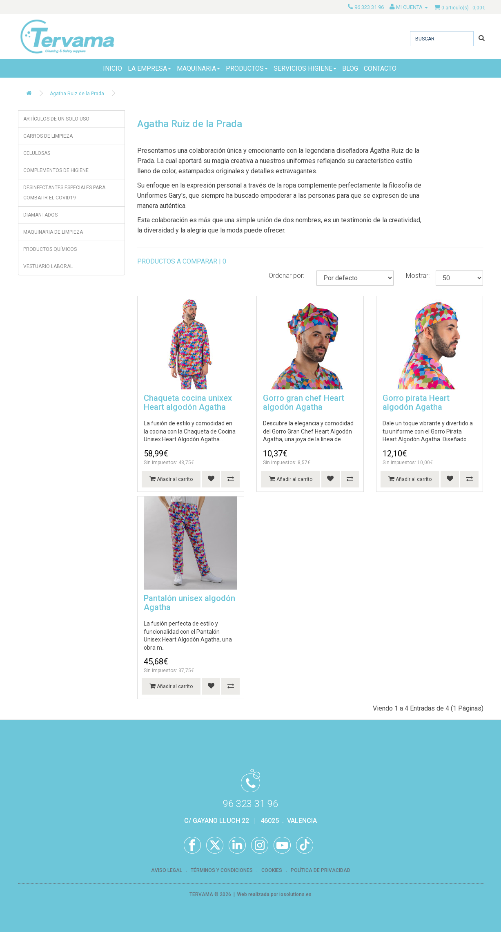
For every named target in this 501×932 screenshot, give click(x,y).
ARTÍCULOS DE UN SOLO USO (56, 119)
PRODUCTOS (247, 68)
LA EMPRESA (149, 68)
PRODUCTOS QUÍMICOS (50, 249)
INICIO (112, 68)
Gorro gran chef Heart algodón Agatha (303, 402)
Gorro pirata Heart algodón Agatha (416, 402)
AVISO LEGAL (166, 870)
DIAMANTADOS (40, 215)
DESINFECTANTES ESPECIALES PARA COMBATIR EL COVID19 (64, 193)
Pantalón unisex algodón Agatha (189, 602)
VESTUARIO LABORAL (48, 266)
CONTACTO (380, 68)
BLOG (350, 68)
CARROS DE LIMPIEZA (48, 136)
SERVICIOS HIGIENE (305, 68)
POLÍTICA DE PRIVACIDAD (320, 870)
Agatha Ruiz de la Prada (77, 93)
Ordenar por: (286, 275)
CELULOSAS (36, 153)
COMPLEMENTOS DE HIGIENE (56, 170)
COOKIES (271, 870)
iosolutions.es (295, 894)
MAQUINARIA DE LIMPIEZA (53, 232)
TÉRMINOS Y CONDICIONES (222, 870)
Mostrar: (418, 275)
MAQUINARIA (198, 68)
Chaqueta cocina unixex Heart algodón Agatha (188, 402)
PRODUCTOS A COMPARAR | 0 (181, 261)
